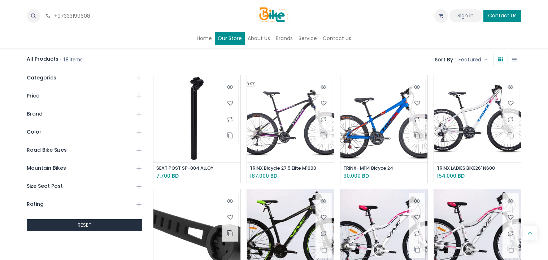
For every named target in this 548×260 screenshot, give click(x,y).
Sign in (465, 15)
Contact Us (502, 15)
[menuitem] (204, 38)
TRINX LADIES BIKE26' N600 (470, 168)
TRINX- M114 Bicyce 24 (372, 168)
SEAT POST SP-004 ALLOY (188, 168)
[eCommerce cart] (441, 16)
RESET (85, 225)
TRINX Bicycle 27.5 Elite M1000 (288, 168)
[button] (33, 16)
